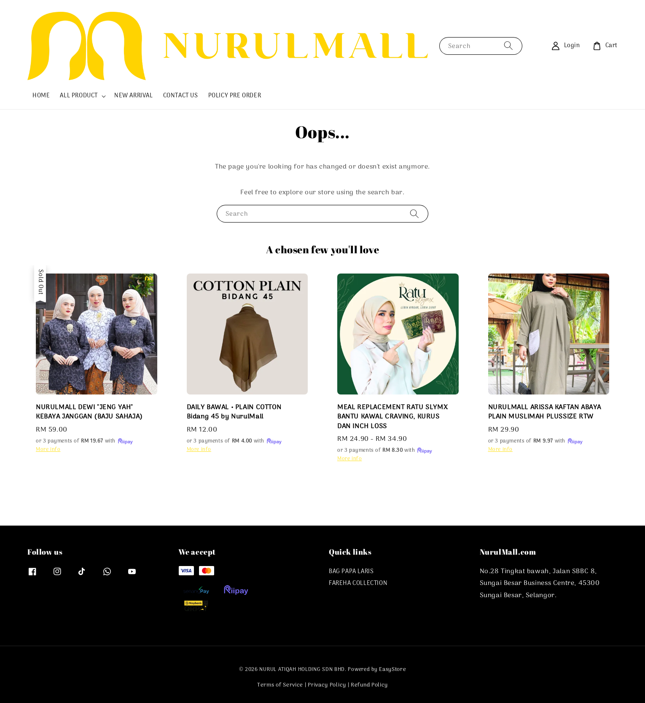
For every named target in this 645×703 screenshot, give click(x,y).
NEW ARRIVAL (133, 96)
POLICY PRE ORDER (234, 96)
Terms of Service (280, 685)
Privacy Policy (327, 685)
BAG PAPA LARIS (351, 572)
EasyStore (392, 669)
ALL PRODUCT (79, 96)
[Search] (508, 46)
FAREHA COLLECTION (358, 583)
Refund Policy (369, 685)
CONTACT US (180, 96)
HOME (41, 96)
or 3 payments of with (85, 441)
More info (48, 449)
